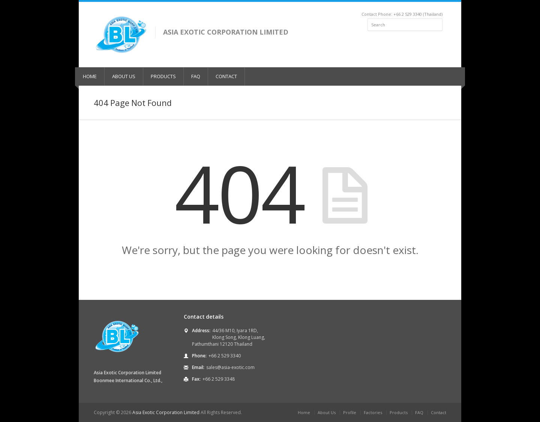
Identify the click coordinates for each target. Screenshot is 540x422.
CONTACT (226, 76)
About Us (327, 412)
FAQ (195, 76)
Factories (373, 412)
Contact (438, 412)
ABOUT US (123, 76)
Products (399, 412)
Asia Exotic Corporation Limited (166, 412)
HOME (90, 76)
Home (304, 412)
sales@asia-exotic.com (230, 367)
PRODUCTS (163, 76)
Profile (349, 412)
